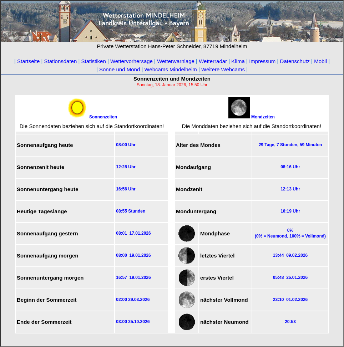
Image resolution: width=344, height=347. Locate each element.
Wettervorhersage (131, 61)
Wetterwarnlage (175, 61)
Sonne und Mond (119, 69)
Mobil (320, 61)
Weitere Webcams (223, 69)
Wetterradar (213, 61)
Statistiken (93, 61)
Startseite (28, 61)
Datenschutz (295, 61)
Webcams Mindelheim (170, 69)
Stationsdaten (60, 61)
